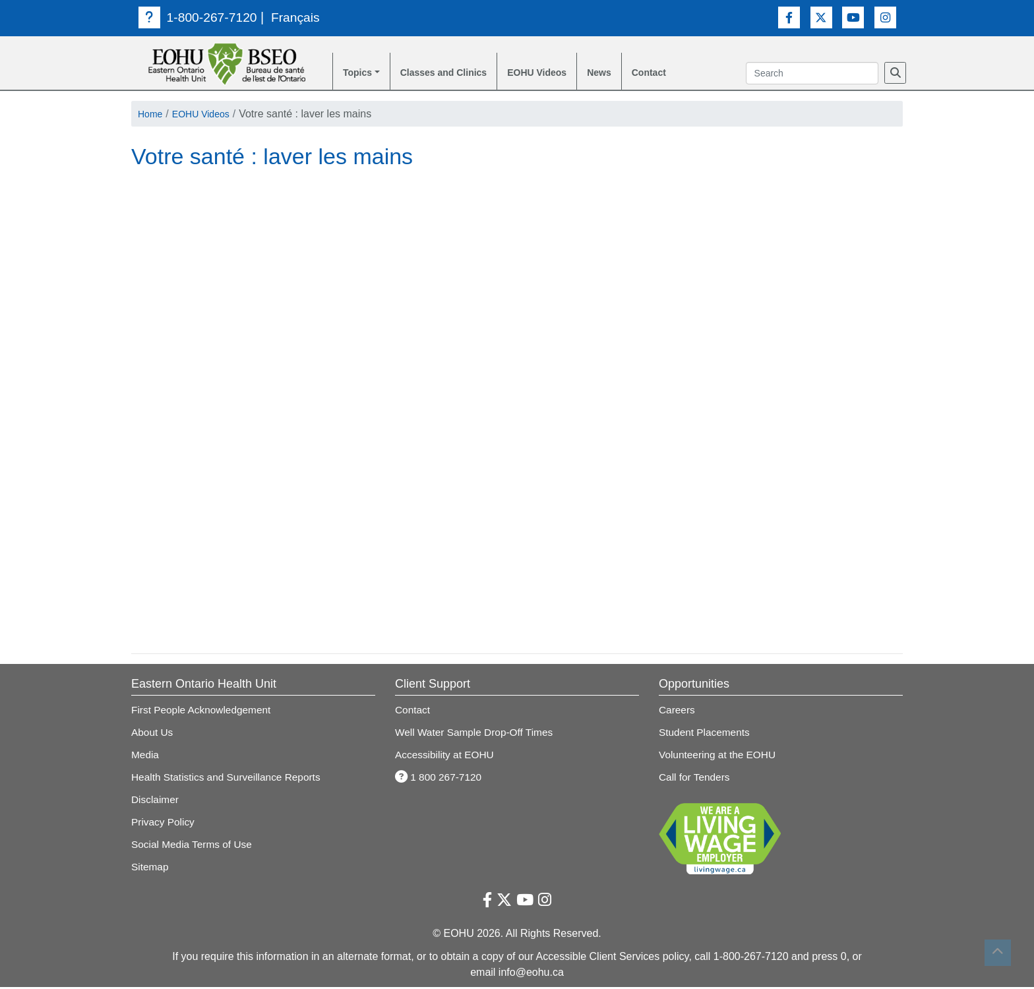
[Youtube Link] (853, 17)
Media (145, 756)
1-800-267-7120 (199, 17)
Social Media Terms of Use (194, 846)
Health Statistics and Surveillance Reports (229, 779)
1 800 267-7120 (440, 779)
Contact (680, 73)
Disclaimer (156, 801)
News (626, 73)
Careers (677, 711)
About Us (153, 734)
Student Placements (706, 734)
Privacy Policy (164, 823)
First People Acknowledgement (203, 711)
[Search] (895, 74)
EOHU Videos (558, 73)
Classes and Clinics (453, 73)
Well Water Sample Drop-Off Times (477, 734)
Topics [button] (359, 73)
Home (152, 115)
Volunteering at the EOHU (719, 756)
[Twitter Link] (821, 17)
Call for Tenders (696, 779)
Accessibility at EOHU (446, 756)
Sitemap (150, 868)
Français (299, 17)
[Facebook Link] (789, 17)
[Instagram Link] (885, 17)
